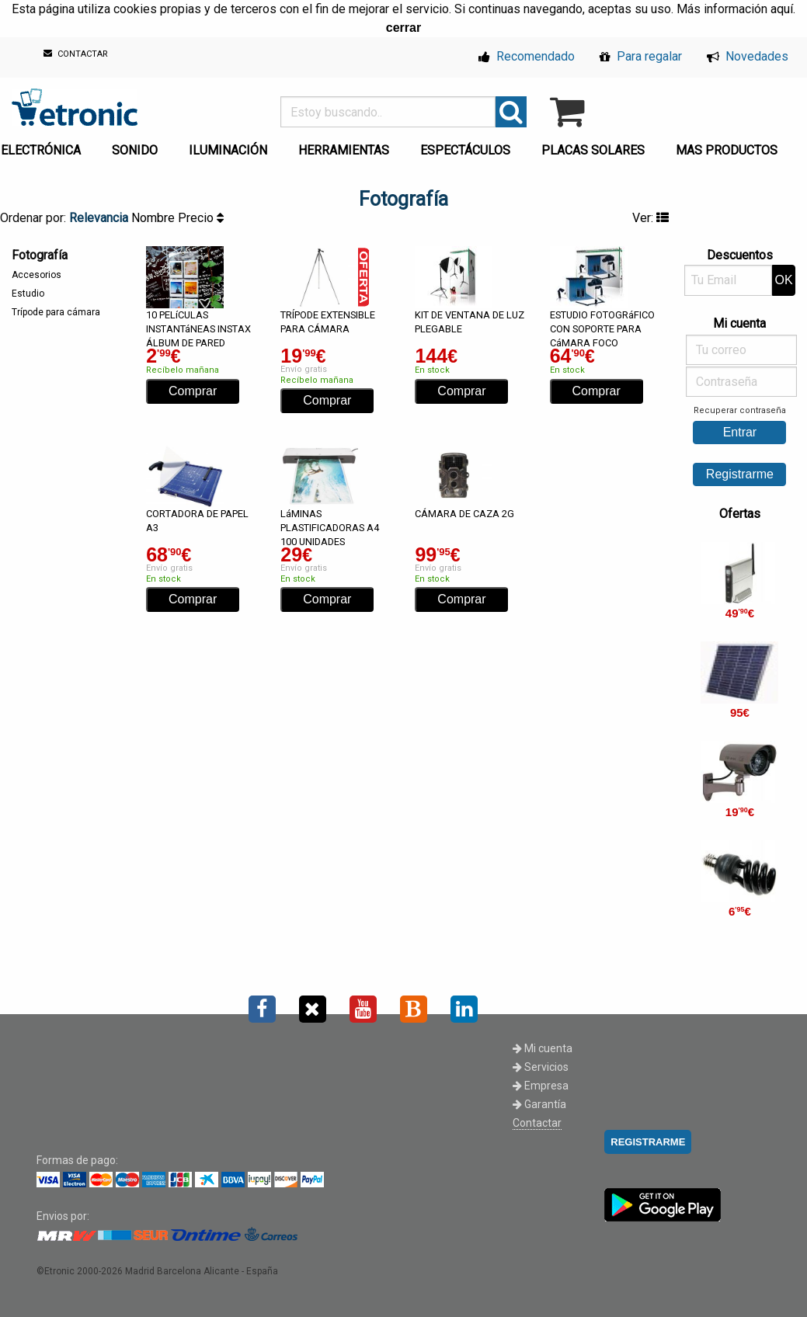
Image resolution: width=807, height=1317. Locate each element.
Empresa (541, 1085)
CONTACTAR (75, 54)
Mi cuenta (542, 1048)
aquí (781, 9)
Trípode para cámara (56, 312)
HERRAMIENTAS (343, 150)
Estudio (28, 293)
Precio (201, 217)
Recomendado (526, 56)
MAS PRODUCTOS (726, 150)
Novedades (747, 56)
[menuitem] (137, 146)
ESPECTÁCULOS (465, 150)
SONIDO (135, 150)
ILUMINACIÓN (228, 150)
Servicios (541, 1067)
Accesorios (36, 274)
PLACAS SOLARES (593, 150)
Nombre (154, 217)
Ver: (650, 217)
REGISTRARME (647, 1142)
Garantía (539, 1104)
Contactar (537, 1123)
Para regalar (641, 56)
